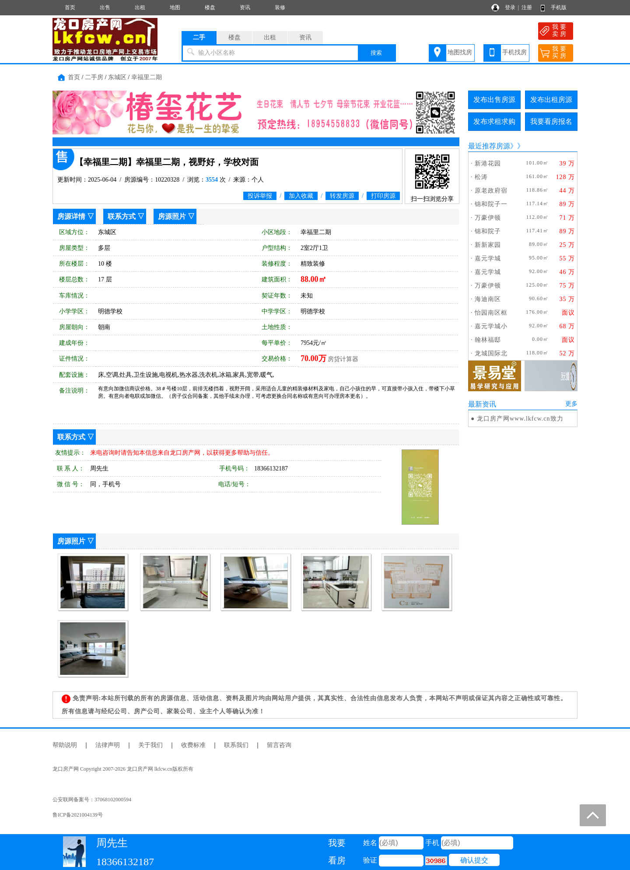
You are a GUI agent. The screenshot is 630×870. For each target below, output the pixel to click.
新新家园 (488, 245)
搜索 (376, 52)
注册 (527, 7)
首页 (70, 7)
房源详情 (71, 216)
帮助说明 (64, 745)
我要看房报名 (551, 121)
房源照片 (172, 216)
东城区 (117, 77)
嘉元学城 (488, 258)
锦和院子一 (491, 204)
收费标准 (193, 745)
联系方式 (122, 216)
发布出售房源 (494, 99)
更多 (571, 403)
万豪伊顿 (488, 217)
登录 (510, 7)
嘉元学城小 (491, 326)
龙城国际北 (491, 353)
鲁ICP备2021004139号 (77, 815)
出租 (140, 7)
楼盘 (210, 7)
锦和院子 (488, 231)
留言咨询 (279, 745)
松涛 (481, 177)
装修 (280, 7)
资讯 (245, 7)
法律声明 (107, 745)
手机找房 (514, 52)
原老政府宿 (491, 190)
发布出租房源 (551, 99)
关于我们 (150, 745)
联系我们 (236, 745)
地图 (175, 7)
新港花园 (488, 163)
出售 (105, 7)
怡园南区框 (491, 312)
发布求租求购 (494, 121)
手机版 (559, 7)
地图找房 (460, 52)
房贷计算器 (343, 359)
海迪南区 (488, 299)
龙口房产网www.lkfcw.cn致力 (520, 418)
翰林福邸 (488, 340)
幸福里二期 (146, 77)
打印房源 (383, 196)
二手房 (94, 77)
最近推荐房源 (489, 146)
